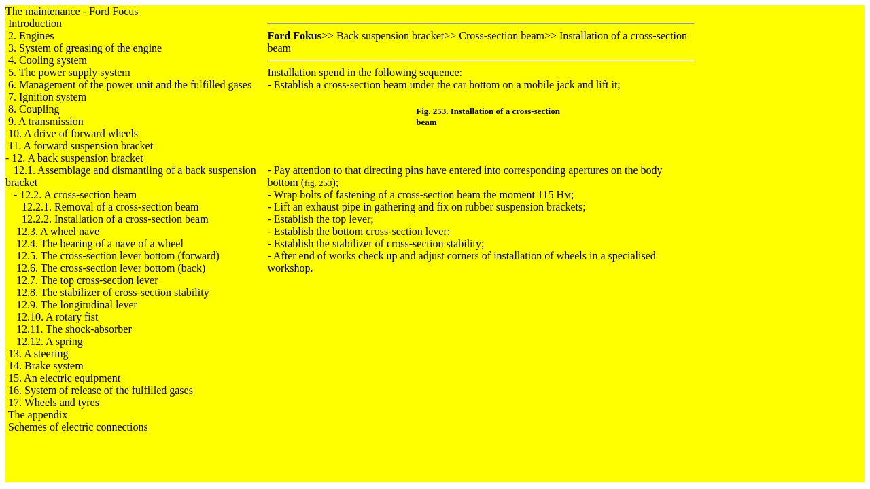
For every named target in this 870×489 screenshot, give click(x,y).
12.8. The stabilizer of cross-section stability (112, 292)
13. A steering (38, 353)
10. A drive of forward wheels (73, 133)
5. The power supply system (69, 72)
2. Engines (31, 35)
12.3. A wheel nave (57, 231)
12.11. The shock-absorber (74, 329)
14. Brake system (46, 366)
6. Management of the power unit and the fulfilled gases (129, 84)
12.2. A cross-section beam (78, 194)
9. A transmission (46, 121)
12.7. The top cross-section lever (87, 280)
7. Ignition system (47, 97)
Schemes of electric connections (78, 427)
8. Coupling (34, 109)
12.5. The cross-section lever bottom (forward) (118, 255)
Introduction (35, 23)
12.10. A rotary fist (57, 317)
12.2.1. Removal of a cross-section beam (110, 207)
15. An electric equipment (64, 378)
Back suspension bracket (390, 35)
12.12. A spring (49, 341)
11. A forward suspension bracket (80, 145)
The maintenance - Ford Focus (72, 11)
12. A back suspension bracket (77, 158)
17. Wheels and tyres (53, 402)
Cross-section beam (501, 35)
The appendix (38, 414)
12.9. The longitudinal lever (76, 304)
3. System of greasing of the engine (85, 48)
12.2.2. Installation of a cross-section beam (115, 219)
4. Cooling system (47, 60)
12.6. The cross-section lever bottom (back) (110, 268)
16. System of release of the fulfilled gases (100, 390)
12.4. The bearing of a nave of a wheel (100, 243)
